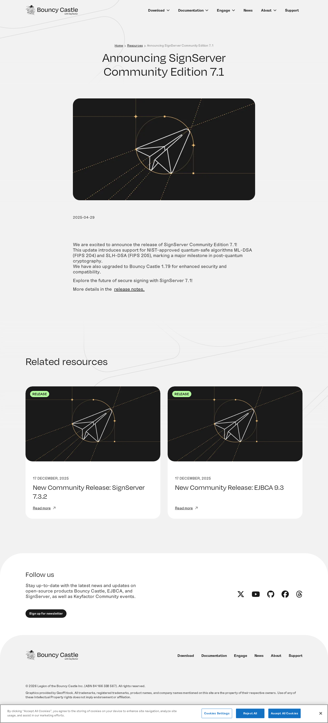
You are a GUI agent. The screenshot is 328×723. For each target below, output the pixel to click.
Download (156, 10)
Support (292, 10)
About (266, 10)
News (248, 10)
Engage (223, 10)
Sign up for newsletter (46, 613)
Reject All (250, 713)
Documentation (191, 10)
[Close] (321, 713)
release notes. (129, 295)
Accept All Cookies (284, 713)
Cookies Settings (217, 713)
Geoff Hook (64, 693)
